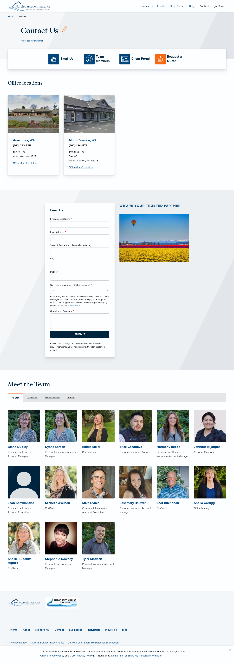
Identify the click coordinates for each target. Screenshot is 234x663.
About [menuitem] (160, 6)
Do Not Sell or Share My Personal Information (93, 642)
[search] (220, 6)
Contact (59, 629)
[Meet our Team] (99, 59)
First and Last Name (61, 219)
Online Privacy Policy (52, 655)
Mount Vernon (37, 41)
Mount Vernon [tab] (52, 397)
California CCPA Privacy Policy (47, 642)
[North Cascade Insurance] (29, 6)
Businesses (75, 629)
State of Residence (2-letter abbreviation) (71, 245)
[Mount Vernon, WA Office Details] (89, 135)
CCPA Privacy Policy (81, 655)
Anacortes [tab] (32, 397)
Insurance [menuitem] (145, 6)
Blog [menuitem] (191, 6)
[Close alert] (230, 649)
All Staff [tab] (15, 397)
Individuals (94, 629)
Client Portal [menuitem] (176, 6)
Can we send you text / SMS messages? (71, 285)
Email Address (58, 232)
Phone (54, 271)
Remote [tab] (71, 397)
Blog (124, 629)
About (26, 629)
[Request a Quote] (170, 59)
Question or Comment (62, 311)
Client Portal (42, 629)
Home (10, 16)
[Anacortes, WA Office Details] (33, 135)
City (52, 258)
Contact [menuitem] (204, 6)
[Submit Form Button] (79, 334)
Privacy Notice (18, 642)
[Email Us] (63, 59)
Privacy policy (74, 305)
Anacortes (25, 41)
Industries (111, 629)
